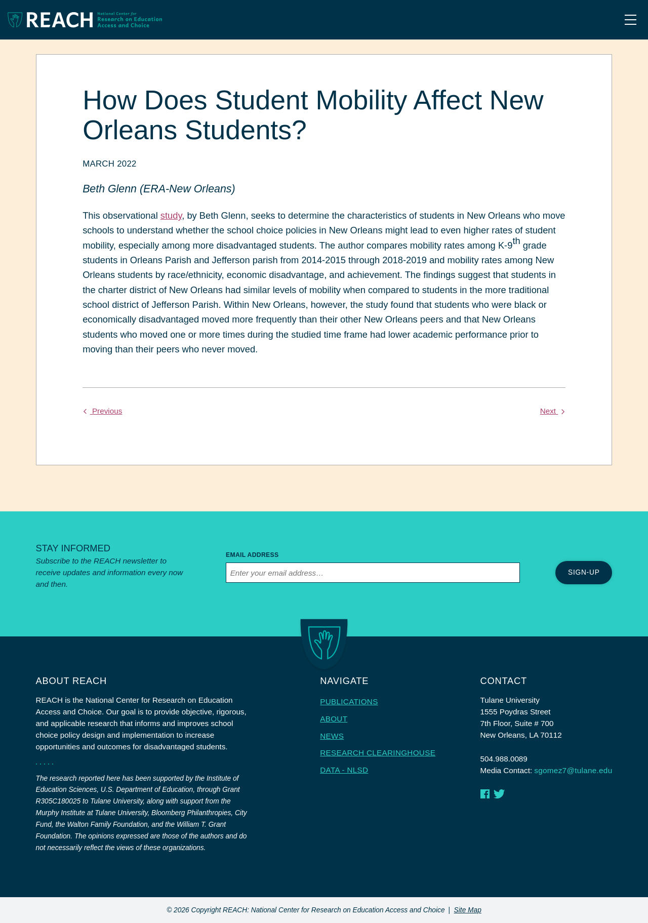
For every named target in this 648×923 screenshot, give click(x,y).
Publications (349, 701)
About (333, 718)
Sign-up (584, 572)
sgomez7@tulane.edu (573, 770)
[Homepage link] (85, 19)
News (332, 736)
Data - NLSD (344, 770)
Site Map (467, 910)
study (171, 215)
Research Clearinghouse (377, 752)
